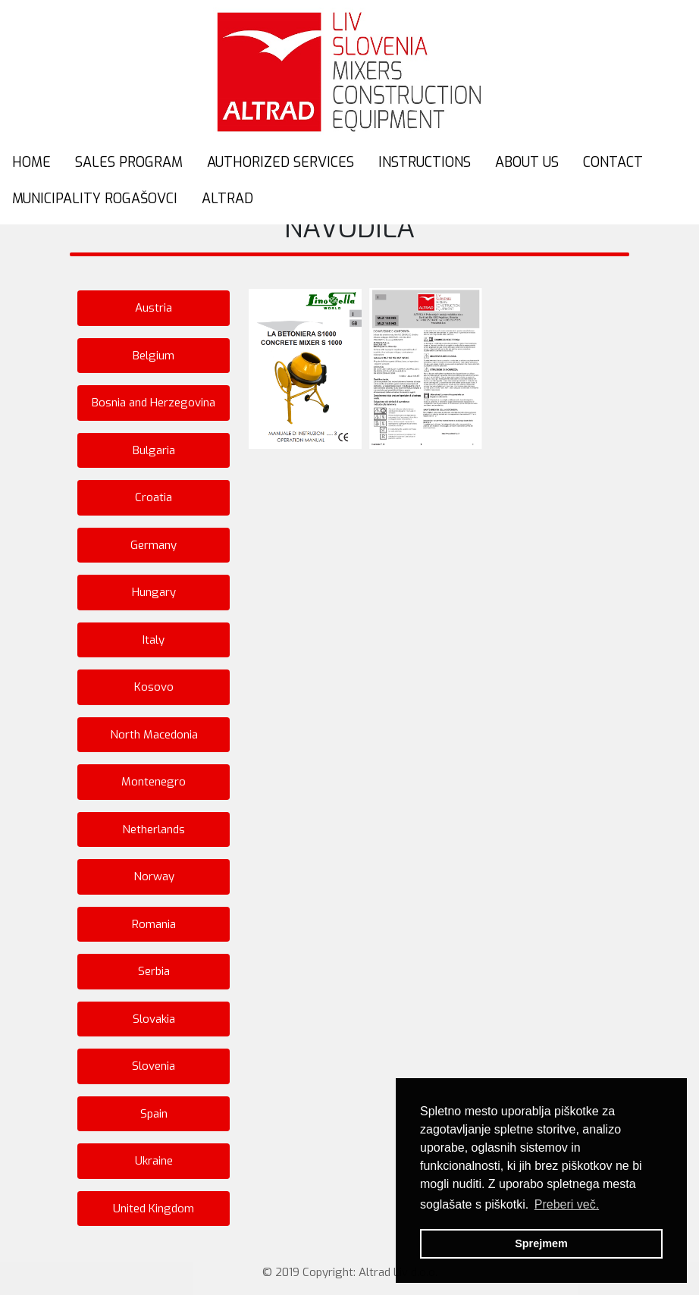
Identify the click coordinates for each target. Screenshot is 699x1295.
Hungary (154, 592)
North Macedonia (154, 734)
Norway (153, 876)
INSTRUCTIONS (424, 162)
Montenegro (153, 781)
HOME (31, 162)
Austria (153, 307)
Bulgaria (154, 450)
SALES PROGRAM (129, 162)
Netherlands (153, 829)
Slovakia (154, 1019)
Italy (154, 640)
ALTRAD (227, 199)
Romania (154, 924)
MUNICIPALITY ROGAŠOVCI (94, 199)
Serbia (154, 971)
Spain (154, 1113)
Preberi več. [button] (566, 1204)
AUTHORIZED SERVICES (280, 162)
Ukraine (154, 1160)
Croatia (153, 497)
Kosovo (154, 687)
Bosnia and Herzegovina (153, 402)
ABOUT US (527, 162)
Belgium (153, 355)
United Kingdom (153, 1208)
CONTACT (613, 162)
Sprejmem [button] (541, 1243)
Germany (153, 545)
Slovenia (153, 1066)
